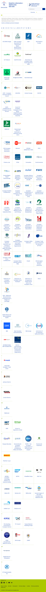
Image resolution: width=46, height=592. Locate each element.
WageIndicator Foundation (6, 557)
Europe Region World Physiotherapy (6, 177)
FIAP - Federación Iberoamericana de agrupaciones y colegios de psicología (7, 298)
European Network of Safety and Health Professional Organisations (17, 243)
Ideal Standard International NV (18, 331)
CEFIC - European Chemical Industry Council (6, 94)
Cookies (28, 586)
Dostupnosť (15, 586)
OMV (7, 428)
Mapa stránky (4, 586)
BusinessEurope (28, 77)
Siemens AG (17, 493)
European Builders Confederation (6, 191)
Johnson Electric (7, 382)
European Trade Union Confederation (7, 259)
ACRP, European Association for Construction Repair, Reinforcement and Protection (18, 45)
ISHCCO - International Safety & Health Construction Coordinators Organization (17, 348)
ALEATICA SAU (17, 60)
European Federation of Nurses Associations (17, 226)
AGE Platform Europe (39, 42)
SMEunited (28, 493)
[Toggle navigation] (1, 15)
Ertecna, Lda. (7, 162)
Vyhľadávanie (43, 9)
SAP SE (17, 476)
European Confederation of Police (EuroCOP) (39, 192)
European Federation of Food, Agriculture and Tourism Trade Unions (39, 210)
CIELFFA (39, 93)
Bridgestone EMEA (17, 77)
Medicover (6, 413)
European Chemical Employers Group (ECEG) (17, 193)
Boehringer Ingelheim (7, 78)
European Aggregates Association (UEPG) (17, 177)
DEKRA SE (7, 129)
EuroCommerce (39, 162)
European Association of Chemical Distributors (39, 177)
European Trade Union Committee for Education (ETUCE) (39, 243)
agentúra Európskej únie (13, 590)
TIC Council (17, 524)
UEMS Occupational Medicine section (7, 542)
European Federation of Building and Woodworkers (28, 210)
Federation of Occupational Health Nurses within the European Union (28, 281)
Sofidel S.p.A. (7, 508)
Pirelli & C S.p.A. (7, 461)
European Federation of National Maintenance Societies (7, 227)
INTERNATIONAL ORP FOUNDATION (6, 345)
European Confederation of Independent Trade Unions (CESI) (28, 193)
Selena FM (6, 493)
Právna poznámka (35, 586)
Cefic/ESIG (17, 93)
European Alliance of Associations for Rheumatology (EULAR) (28, 177)
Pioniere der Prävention (39, 444)
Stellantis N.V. (17, 508)
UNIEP (28, 540)
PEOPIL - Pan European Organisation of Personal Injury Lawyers (28, 446)
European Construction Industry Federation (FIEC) (7, 210)
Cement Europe (28, 93)
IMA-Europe (28, 331)
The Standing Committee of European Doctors (7, 525)
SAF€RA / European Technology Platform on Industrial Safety (7, 479)
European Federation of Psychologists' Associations (28, 226)
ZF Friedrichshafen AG (6, 572)
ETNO (17, 162)
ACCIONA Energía (7, 41)
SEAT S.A (39, 476)
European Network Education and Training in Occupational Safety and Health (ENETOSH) (7, 246)
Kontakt (9, 586)
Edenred (18, 148)
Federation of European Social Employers (18, 280)
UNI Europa (17, 540)
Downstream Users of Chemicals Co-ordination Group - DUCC (17, 132)
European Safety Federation (28, 242)
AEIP (28, 41)
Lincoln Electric (7, 397)
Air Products (7, 60)
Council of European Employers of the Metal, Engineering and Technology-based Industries (17, 111)
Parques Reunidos (7, 444)
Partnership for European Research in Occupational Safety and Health (17, 446)
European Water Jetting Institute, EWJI (18, 262)
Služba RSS (3, 587)
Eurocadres (28, 162)
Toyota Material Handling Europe (28, 524)
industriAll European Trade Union (7, 367)
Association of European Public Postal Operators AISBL (28, 62)
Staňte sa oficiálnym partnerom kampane (10, 22)
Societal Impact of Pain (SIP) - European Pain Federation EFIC (39, 495)
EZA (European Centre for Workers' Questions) (39, 263)
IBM (7, 331)
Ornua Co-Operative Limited (17, 429)
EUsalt (28, 261)
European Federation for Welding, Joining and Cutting (18, 210)
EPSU (39, 148)
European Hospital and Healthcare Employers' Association (39, 227)
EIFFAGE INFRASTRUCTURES (28, 149)
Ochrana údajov (22, 586)
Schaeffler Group (28, 476)
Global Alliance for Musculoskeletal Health (6, 316)
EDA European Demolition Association (6, 150)
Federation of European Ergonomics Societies (7, 281)
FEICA (39, 278)
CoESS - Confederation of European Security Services (6, 109)
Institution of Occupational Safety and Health (39, 332)
